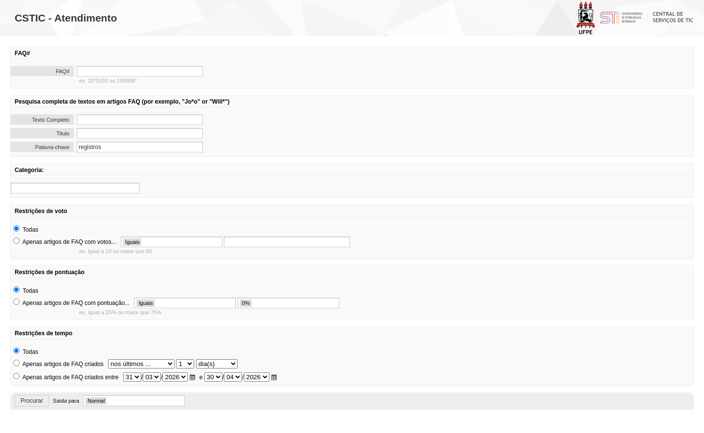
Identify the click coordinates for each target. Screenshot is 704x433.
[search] (75, 188)
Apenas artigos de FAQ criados (63, 364)
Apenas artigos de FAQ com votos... (69, 241)
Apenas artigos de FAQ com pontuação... (76, 303)
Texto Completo (50, 120)
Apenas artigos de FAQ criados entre (70, 377)
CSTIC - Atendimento (66, 17)
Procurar (32, 400)
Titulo (63, 133)
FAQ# (62, 71)
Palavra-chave (52, 147)
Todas (30, 229)
